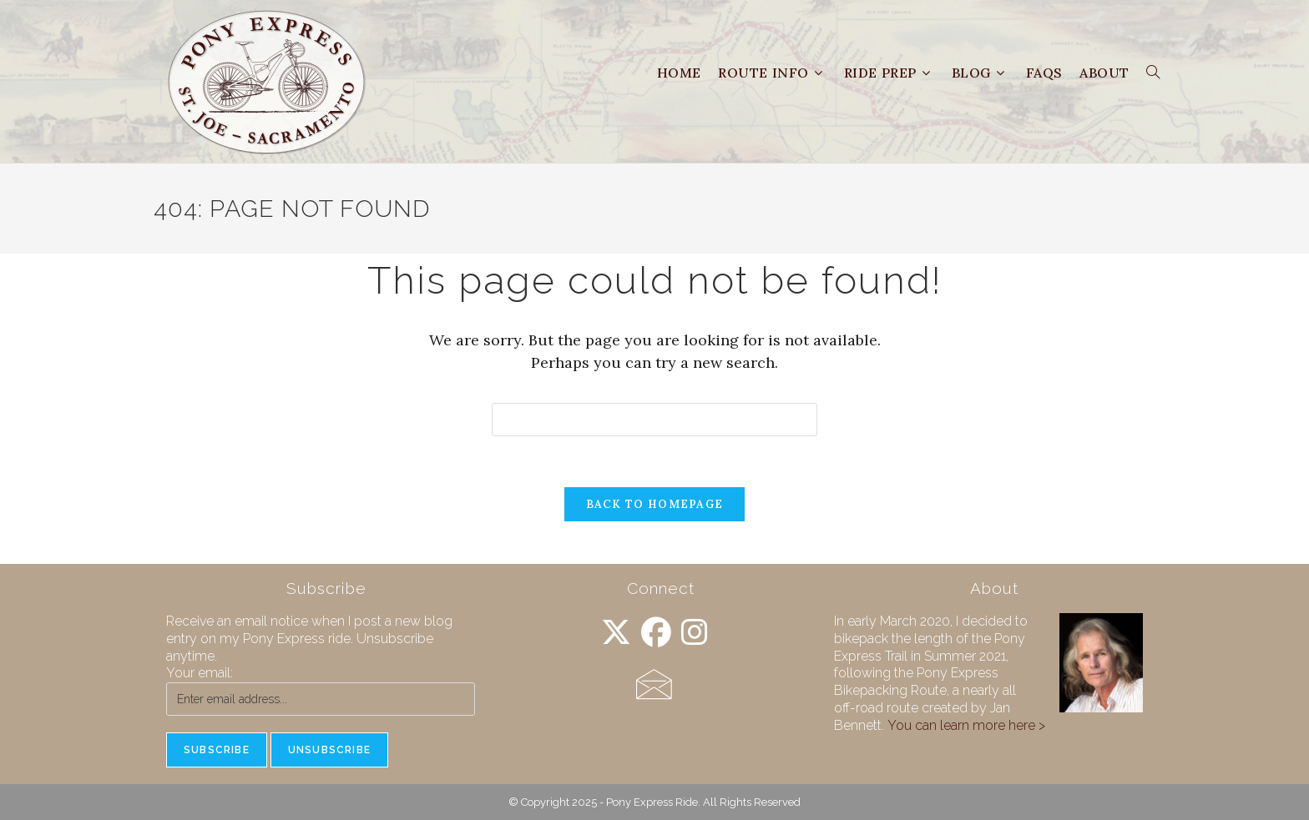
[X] (616, 632)
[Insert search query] (654, 419)
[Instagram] (694, 632)
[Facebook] (656, 632)
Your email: (199, 673)
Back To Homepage (655, 504)
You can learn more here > (966, 725)
